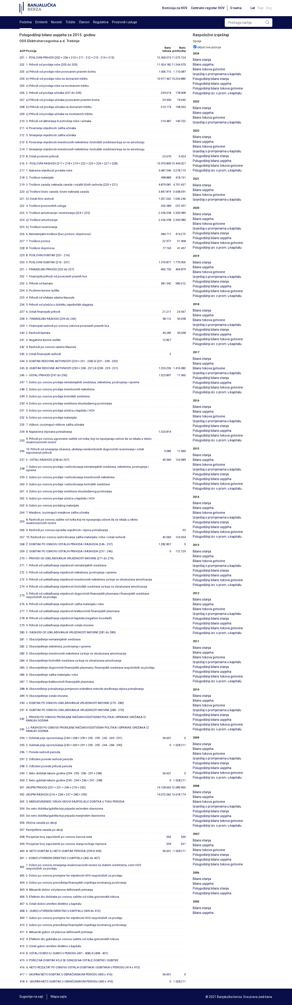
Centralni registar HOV (207, 8)
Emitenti (41, 22)
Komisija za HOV (174, 8)
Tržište (70, 22)
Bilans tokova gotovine (209, 69)
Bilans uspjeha (203, 64)
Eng (269, 8)
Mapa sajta (59, 997)
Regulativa (100, 22)
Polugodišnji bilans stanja (211, 79)
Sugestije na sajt (31, 997)
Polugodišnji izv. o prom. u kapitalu (217, 93)
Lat (252, 8)
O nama (235, 8)
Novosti (56, 22)
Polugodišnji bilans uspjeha (212, 83)
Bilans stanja (202, 59)
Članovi (84, 22)
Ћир (260, 8)
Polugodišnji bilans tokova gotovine (218, 88)
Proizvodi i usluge (124, 22)
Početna (26, 22)
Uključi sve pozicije (209, 47)
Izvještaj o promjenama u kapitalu (217, 74)
